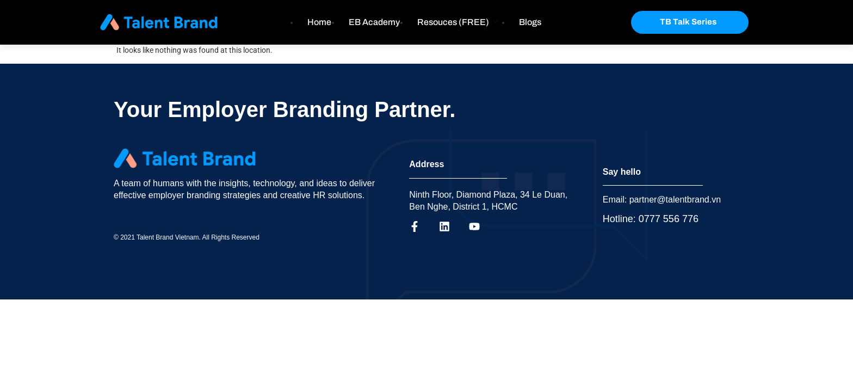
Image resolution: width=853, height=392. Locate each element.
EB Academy (374, 22)
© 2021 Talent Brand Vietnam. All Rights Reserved (186, 237)
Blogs (530, 22)
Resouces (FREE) (457, 22)
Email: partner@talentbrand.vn (662, 199)
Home (319, 22)
